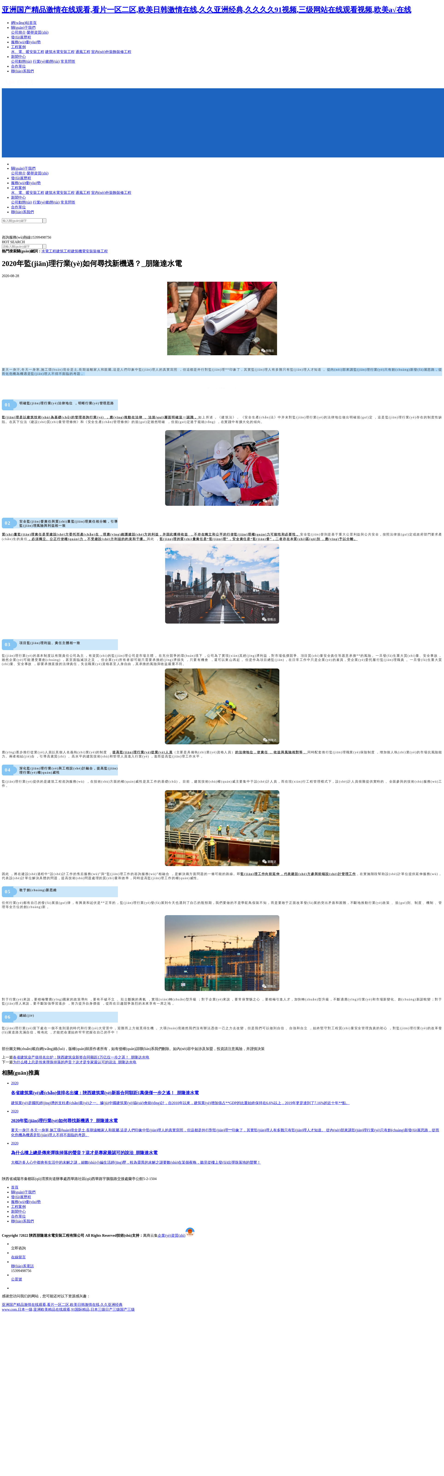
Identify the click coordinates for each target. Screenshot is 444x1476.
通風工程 (83, 52)
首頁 (14, 1187)
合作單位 (18, 66)
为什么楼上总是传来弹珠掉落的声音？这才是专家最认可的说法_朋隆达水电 (74, 1062)
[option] (222, 225)
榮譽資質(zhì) (37, 32)
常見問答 (68, 61)
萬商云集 (150, 1235)
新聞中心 (18, 57)
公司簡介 (18, 32)
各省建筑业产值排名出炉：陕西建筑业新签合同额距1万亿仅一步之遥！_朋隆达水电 (81, 1057)
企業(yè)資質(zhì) (171, 1235)
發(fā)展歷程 (21, 37)
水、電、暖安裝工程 (27, 193)
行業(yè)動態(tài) (46, 61)
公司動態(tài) (21, 61)
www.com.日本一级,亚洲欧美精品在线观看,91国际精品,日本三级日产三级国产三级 (68, 1309)
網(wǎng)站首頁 (24, 23)
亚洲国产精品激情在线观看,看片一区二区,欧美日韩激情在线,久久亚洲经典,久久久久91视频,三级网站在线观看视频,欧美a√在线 (206, 10)
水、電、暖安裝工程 (27, 52)
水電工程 (48, 251)
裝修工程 (100, 251)
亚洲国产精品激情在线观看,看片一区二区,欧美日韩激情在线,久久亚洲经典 (62, 1305)
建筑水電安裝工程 (60, 52)
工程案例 (18, 47)
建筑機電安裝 (82, 251)
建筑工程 (63, 251)
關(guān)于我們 (23, 28)
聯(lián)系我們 (22, 71)
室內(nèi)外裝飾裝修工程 (111, 52)
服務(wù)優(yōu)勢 (26, 42)
